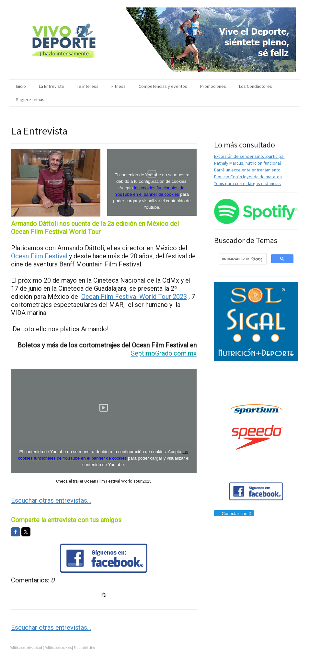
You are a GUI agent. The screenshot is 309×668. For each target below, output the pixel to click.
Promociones (213, 86)
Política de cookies (58, 647)
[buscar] (242, 259)
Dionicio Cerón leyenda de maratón (248, 177)
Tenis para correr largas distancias (247, 183)
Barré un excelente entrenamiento (247, 170)
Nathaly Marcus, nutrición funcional (247, 163)
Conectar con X (233, 513)
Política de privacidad (25, 647)
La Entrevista (51, 86)
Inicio (21, 86)
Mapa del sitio (84, 647)
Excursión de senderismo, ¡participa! (249, 156)
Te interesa (87, 86)
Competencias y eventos (163, 86)
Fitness (118, 86)
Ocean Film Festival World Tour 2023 (134, 296)
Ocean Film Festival (39, 256)
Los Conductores (255, 86)
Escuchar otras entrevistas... (51, 500)
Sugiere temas (30, 99)
